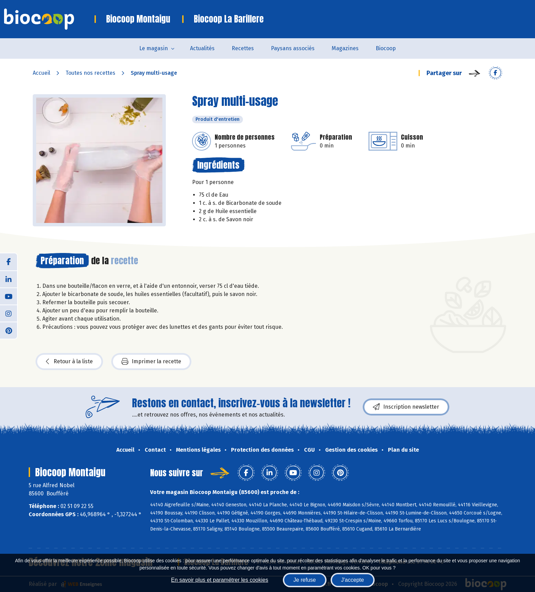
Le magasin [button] (153, 48)
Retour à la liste (69, 361)
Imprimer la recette (151, 361)
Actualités (202, 48)
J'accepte (352, 580)
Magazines (345, 48)
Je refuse (304, 580)
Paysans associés (293, 48)
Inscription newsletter (406, 407)
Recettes (243, 48)
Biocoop (386, 48)
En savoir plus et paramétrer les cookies (219, 580)
